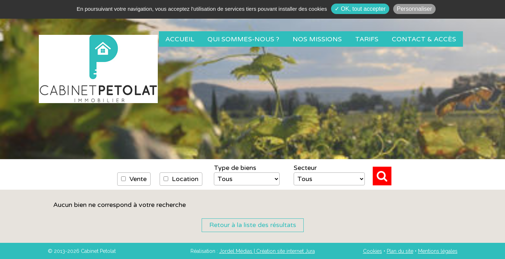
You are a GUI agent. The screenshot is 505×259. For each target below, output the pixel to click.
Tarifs (366, 39)
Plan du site (400, 251)
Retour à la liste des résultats (252, 225)
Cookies (372, 251)
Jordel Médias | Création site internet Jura (267, 251)
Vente (134, 179)
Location (181, 179)
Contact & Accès (424, 39)
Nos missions (317, 39)
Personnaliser (414, 9)
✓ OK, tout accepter (360, 9)
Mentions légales (438, 251)
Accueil (179, 39)
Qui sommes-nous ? (243, 39)
